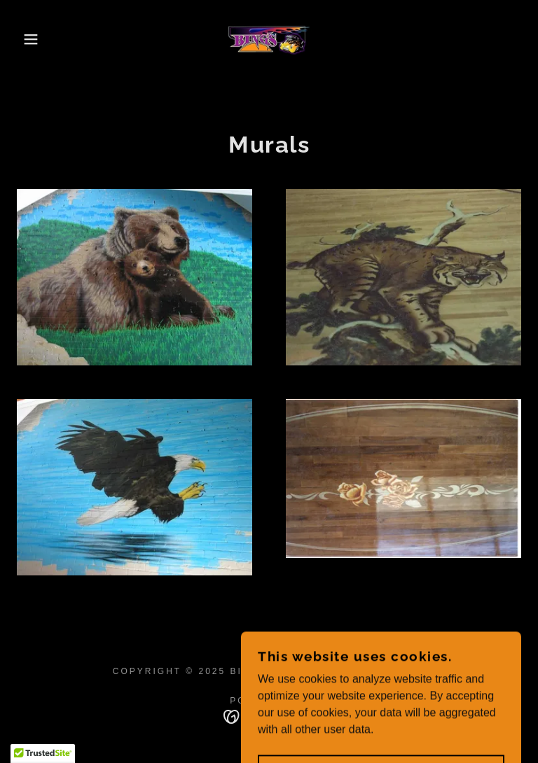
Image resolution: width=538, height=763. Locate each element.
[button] (27, 39)
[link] (269, 39)
